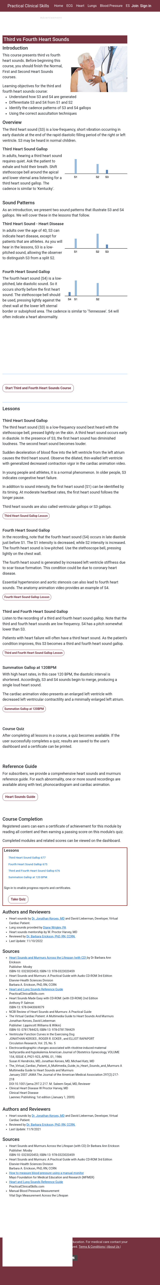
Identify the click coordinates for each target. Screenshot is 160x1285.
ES (128, 6)
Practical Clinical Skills (28, 5)
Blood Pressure (111, 6)
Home (58, 6)
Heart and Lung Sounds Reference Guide (36, 989)
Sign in (145, 6)
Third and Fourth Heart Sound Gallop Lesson (33, 652)
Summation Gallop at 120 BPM (27, 877)
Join (135, 6)
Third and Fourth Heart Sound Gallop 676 (34, 870)
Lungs (92, 6)
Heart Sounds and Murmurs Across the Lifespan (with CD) (48, 958)
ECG (69, 6)
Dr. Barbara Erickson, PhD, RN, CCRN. (50, 936)
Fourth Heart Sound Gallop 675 (27, 864)
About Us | (114, 1247)
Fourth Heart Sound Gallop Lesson (26, 597)
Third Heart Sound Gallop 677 (26, 857)
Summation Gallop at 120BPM (24, 708)
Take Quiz (18, 899)
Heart (80, 6)
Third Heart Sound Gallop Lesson (26, 515)
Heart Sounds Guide (20, 797)
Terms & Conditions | (93, 1247)
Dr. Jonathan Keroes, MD (48, 918)
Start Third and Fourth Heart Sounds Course (38, 388)
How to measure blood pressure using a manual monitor (46, 1173)
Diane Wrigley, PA (54, 927)
